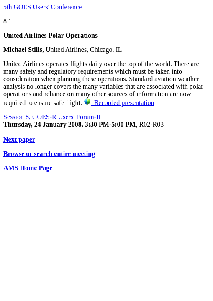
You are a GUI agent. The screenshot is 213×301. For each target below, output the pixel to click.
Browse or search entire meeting (49, 153)
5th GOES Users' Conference (42, 6)
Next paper (19, 139)
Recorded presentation (119, 102)
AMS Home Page (27, 167)
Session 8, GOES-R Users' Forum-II (52, 116)
